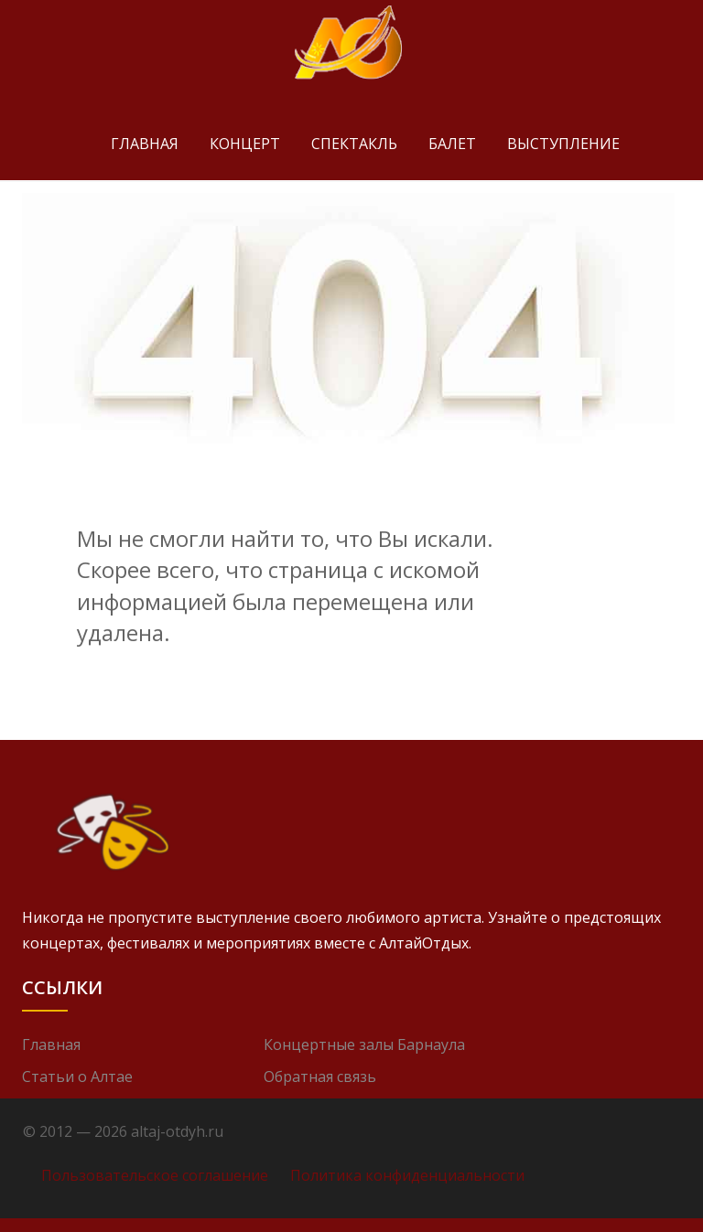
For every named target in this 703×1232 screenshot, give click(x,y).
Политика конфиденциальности (407, 1175)
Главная (144, 144)
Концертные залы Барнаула (364, 1044)
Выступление (563, 144)
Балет (452, 144)
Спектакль (354, 144)
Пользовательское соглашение (154, 1175)
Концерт (245, 144)
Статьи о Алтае (77, 1076)
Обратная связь (320, 1076)
